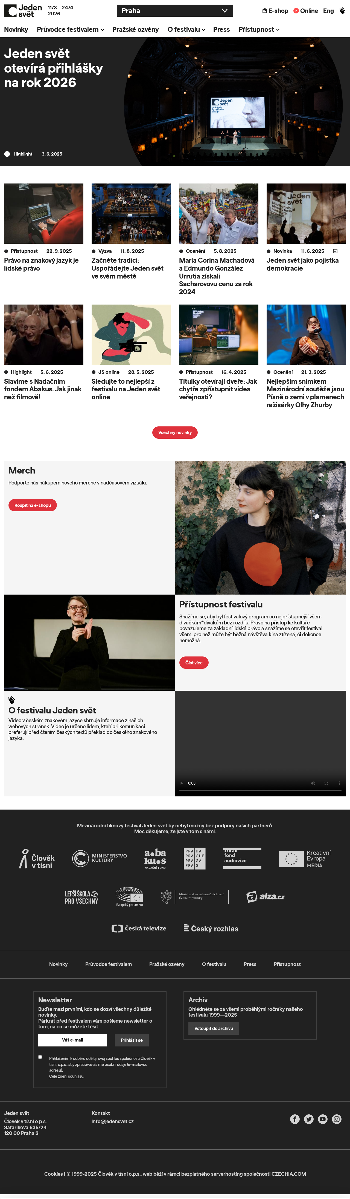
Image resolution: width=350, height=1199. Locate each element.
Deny (304, 1175)
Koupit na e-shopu (32, 505)
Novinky (16, 29)
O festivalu (184, 29)
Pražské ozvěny (135, 29)
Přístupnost (256, 29)
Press (221, 29)
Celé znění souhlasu (66, 1076)
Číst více (194, 662)
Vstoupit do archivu (213, 1028)
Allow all (304, 1152)
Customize (304, 1163)
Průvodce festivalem (68, 29)
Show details (84, 1192)
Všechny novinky (175, 432)
